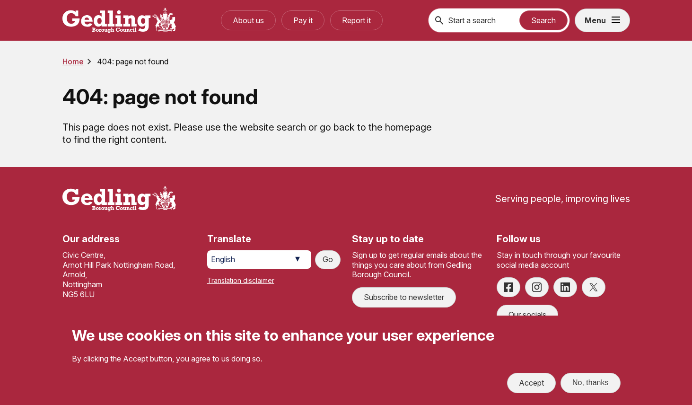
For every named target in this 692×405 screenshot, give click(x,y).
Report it (356, 20)
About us (248, 20)
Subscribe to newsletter (404, 297)
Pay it (303, 20)
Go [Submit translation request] (328, 259)
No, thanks (590, 384)
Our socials (527, 314)
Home (73, 61)
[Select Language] (259, 259)
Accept (531, 384)
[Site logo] (119, 198)
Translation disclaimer (240, 280)
